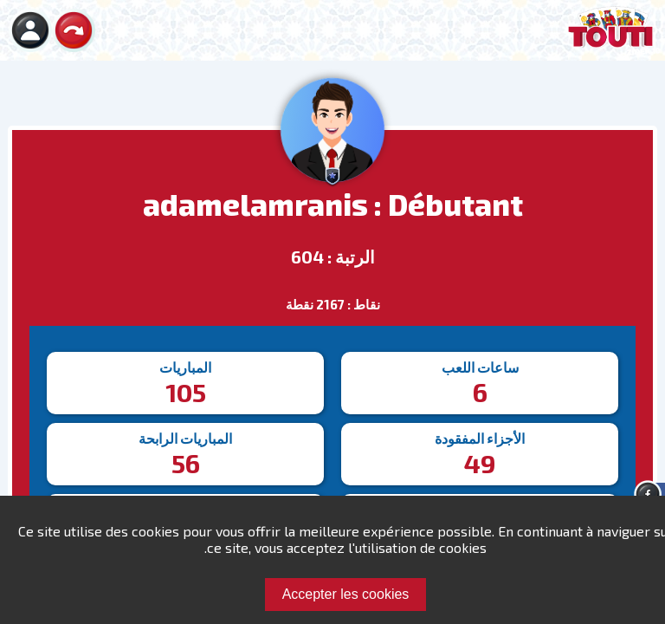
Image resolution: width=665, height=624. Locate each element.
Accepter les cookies (346, 594)
